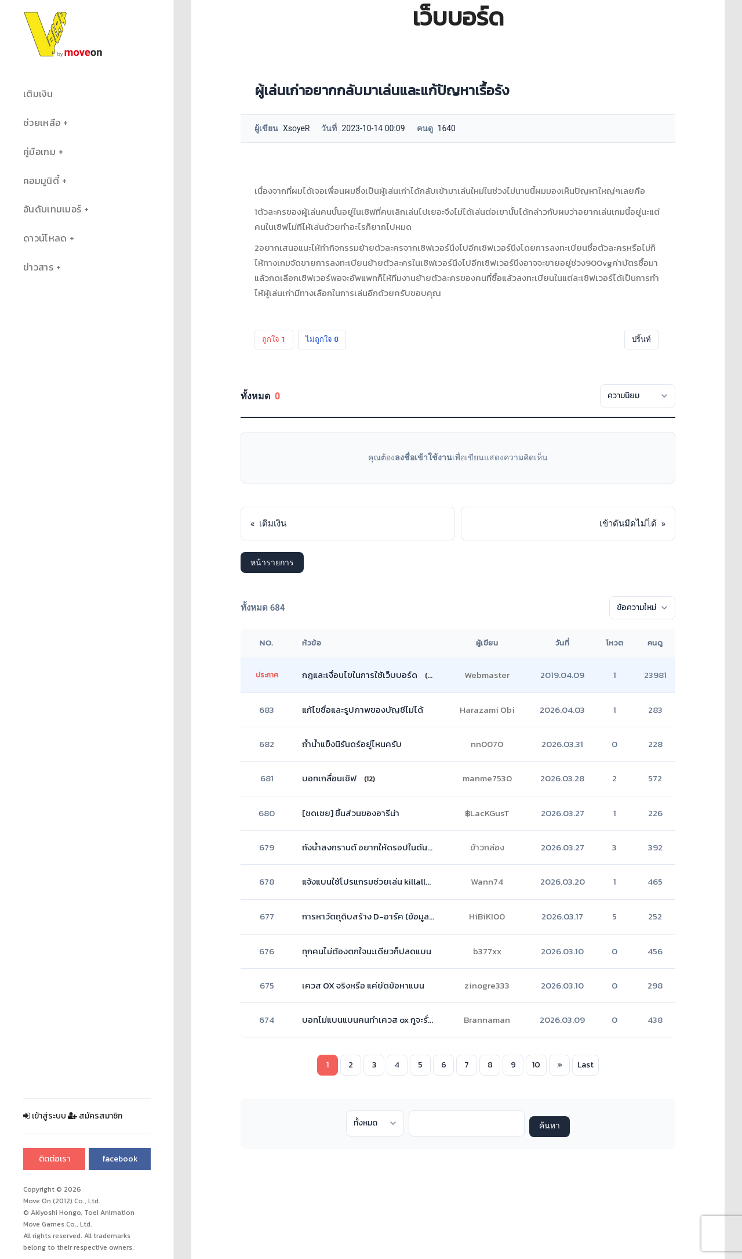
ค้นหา (549, 1126)
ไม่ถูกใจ (322, 339)
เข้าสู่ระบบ (44, 1116)
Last (585, 1065)
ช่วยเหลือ (41, 122)
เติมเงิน (38, 93)
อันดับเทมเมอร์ (52, 209)
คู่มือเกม (39, 151)
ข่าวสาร (38, 267)
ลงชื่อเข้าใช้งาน (423, 457)
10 (536, 1065)
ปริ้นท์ (641, 339)
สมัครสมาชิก (95, 1116)
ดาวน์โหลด (45, 238)
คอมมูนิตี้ (41, 180)
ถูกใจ (274, 339)
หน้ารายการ (272, 562)
